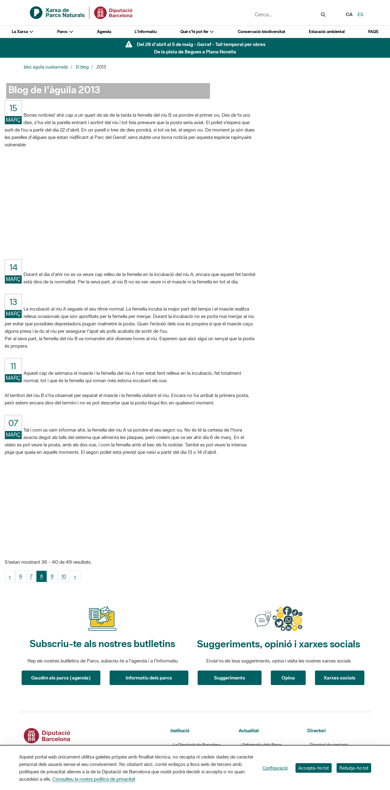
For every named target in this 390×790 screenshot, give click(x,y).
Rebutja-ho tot (353, 768)
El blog (82, 67)
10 (63, 576)
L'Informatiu (146, 31)
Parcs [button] (65, 31)
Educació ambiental (327, 31)
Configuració (275, 768)
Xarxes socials (339, 678)
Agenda (104, 31)
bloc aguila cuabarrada (46, 67)
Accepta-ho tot (313, 768)
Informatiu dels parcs (149, 678)
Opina (288, 678)
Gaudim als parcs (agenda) (61, 678)
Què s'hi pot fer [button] (197, 31)
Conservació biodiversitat (261, 31)
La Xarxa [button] (23, 31)
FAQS (373, 31)
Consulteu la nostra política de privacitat (93, 779)
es (360, 14)
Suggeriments (229, 678)
